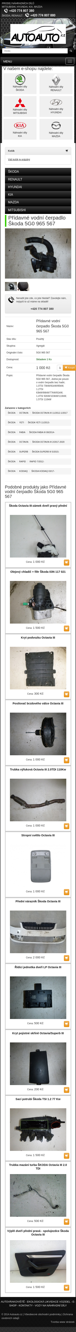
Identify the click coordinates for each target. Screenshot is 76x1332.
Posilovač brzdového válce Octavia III (38, 703)
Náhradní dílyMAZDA (56, 129)
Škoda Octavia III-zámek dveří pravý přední (38, 505)
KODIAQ (23, 471)
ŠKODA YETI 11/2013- (39, 422)
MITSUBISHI (17, 210)
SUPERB (23, 451)
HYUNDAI (15, 187)
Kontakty (26, 1305)
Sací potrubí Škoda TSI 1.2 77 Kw (37, 1099)
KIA (10, 194)
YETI (21, 422)
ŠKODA (13, 171)
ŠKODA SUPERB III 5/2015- (45, 451)
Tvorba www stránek (62, 1321)
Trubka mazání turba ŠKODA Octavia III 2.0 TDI (38, 1166)
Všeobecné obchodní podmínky (42, 1314)
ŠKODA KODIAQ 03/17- (43, 471)
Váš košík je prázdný (19, 159)
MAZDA (13, 202)
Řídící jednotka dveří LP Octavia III (38, 967)
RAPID (22, 461)
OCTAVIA (23, 413)
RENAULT (15, 179)
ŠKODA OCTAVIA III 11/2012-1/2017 (49, 413)
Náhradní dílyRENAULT (56, 83)
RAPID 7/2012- (37, 461)
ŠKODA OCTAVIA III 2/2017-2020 (48, 442)
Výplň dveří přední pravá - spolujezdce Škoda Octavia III (38, 1232)
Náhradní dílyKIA (20, 128)
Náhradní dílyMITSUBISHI (20, 105)
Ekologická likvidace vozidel (48, 1301)
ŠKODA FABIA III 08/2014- (42, 432)
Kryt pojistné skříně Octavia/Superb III (38, 1033)
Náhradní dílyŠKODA (20, 82)
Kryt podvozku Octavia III (38, 637)
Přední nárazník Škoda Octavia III (37, 901)
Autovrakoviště (13, 1301)
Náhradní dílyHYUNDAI (56, 105)
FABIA (22, 432)
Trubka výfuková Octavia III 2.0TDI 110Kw (38, 769)
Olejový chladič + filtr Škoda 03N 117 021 (38, 571)
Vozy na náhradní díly (51, 1305)
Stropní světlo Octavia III (38, 835)
